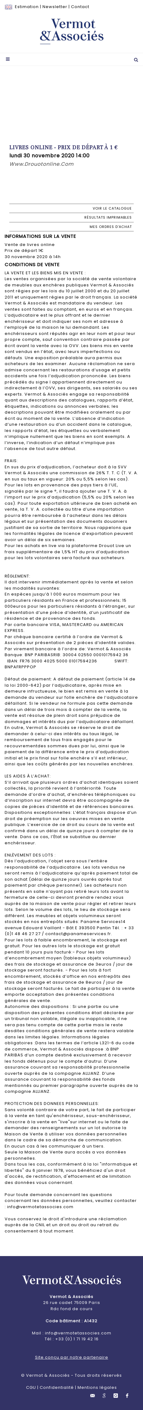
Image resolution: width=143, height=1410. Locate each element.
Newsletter (54, 7)
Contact (80, 7)
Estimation (27, 7)
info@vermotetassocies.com (78, 1333)
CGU (31, 1387)
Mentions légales (97, 1387)
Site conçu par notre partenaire (71, 1357)
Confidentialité (57, 1387)
